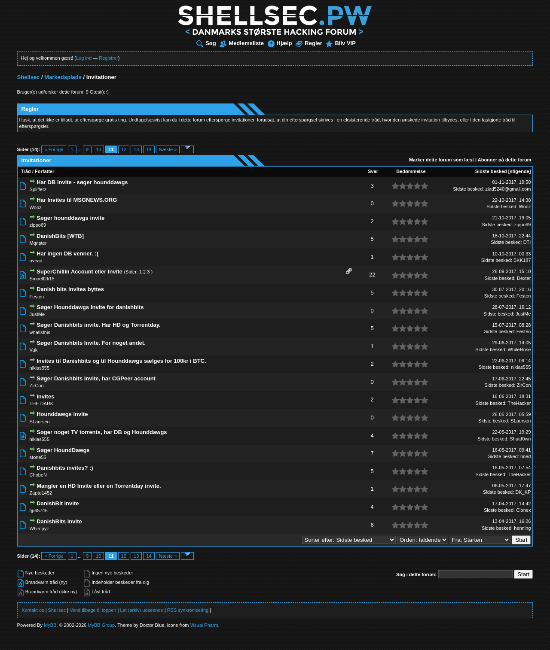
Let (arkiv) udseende (141, 610)
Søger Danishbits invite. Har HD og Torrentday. (98, 325)
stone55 (38, 457)
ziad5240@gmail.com (508, 188)
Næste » (168, 149)
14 (148, 149)
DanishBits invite (59, 521)
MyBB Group (101, 625)
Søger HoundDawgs (63, 450)
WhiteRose (519, 349)
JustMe (37, 314)
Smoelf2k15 (42, 278)
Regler (309, 43)
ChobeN (38, 474)
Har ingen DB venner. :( (67, 253)
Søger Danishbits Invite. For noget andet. (91, 343)
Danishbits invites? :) (65, 468)
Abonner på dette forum (505, 159)
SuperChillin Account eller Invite (79, 271)
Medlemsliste (242, 43)
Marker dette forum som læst (441, 159)
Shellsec (28, 77)
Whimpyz (39, 528)
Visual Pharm (204, 625)
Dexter (524, 278)
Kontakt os (33, 610)
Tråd (26, 171)
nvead (36, 260)
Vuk (34, 349)
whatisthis (40, 332)
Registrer (108, 58)
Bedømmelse (410, 171)
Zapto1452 (41, 492)
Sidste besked (491, 171)
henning (522, 528)
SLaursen (40, 421)
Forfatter (44, 171)
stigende (519, 171)
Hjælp (280, 43)
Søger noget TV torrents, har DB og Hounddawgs (102, 432)
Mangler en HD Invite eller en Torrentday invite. (99, 486)
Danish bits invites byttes (70, 289)
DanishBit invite (58, 503)
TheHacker (519, 403)
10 (98, 149)
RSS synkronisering (188, 610)
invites (45, 396)
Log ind (84, 58)
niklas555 (39, 368)
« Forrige (53, 149)
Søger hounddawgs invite (70, 218)
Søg (206, 43)
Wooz (36, 207)
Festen (37, 296)
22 (372, 274)
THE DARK (42, 403)
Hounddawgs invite (62, 414)
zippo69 (38, 225)
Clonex (523, 510)
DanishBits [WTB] (60, 236)
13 (136, 149)
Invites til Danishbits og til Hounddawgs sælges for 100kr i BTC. (121, 361)
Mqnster (38, 243)
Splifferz (38, 189)
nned (525, 456)
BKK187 (522, 260)
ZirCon (37, 385)
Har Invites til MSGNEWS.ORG (77, 200)
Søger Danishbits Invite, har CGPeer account (96, 378)
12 (123, 149)
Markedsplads (63, 77)
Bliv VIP (340, 43)
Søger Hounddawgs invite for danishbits (90, 307)
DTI (527, 242)
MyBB (50, 625)
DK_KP (523, 492)
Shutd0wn (520, 438)
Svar (373, 171)
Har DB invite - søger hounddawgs (82, 182)
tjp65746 (39, 510)
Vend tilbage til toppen (93, 610)
